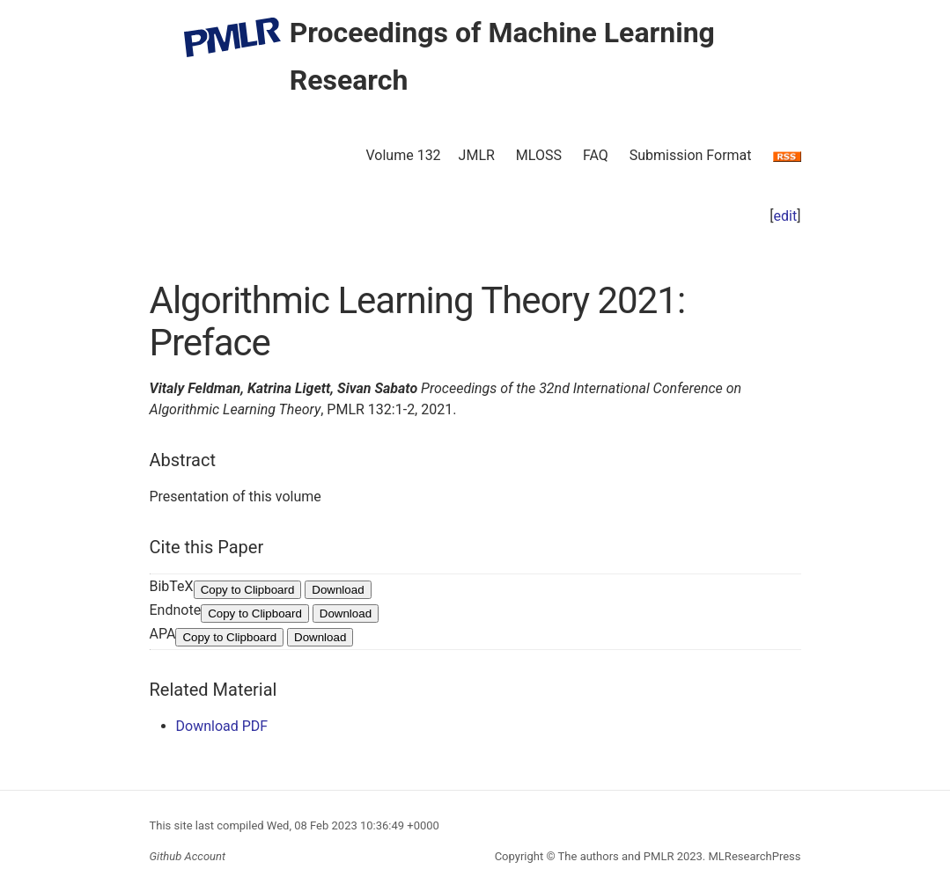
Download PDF (222, 726)
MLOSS (539, 155)
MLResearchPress (752, 856)
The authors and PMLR (616, 856)
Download (338, 589)
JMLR (477, 155)
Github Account (188, 856)
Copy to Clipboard (248, 589)
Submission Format (691, 155)
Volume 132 (402, 155)
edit (786, 216)
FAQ (595, 155)
